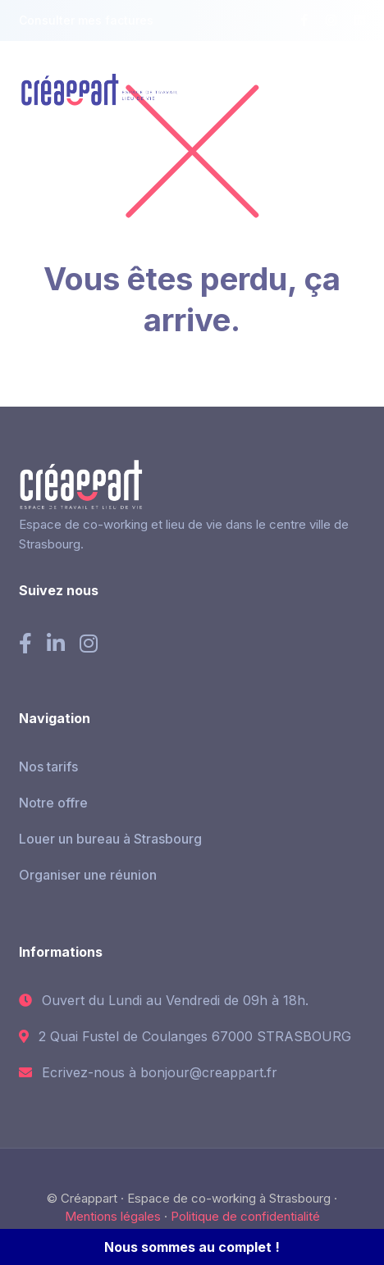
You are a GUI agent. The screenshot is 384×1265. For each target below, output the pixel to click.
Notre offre (53, 802)
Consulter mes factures (86, 20)
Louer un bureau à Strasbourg (110, 838)
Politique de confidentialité (245, 1216)
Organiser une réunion (88, 875)
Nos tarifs (48, 766)
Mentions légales (113, 1216)
